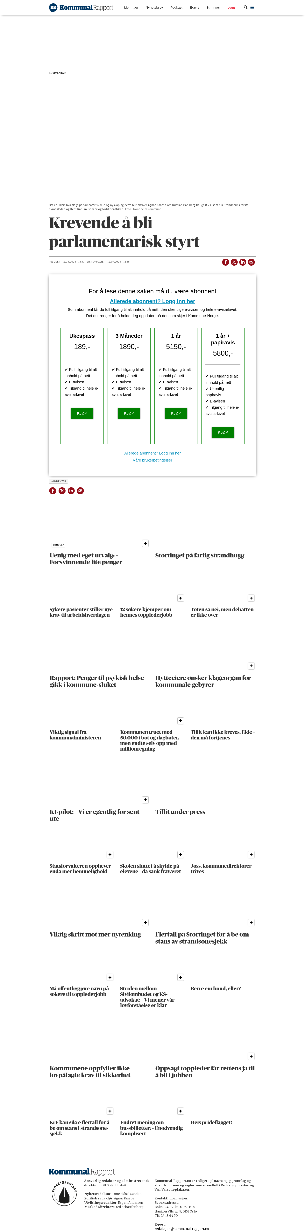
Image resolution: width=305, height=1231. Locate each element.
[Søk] (246, 7)
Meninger (131, 7)
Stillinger (213, 7)
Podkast (176, 7)
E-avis (194, 7)
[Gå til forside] (81, 7)
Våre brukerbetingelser (152, 460)
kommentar (58, 481)
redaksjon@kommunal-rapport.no (182, 1229)
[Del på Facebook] (225, 261)
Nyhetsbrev (154, 7)
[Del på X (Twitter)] (234, 261)
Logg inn (234, 7)
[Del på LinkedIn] (242, 261)
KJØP (82, 413)
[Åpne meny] (252, 7)
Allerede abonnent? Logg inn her (152, 301)
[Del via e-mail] (251, 261)
